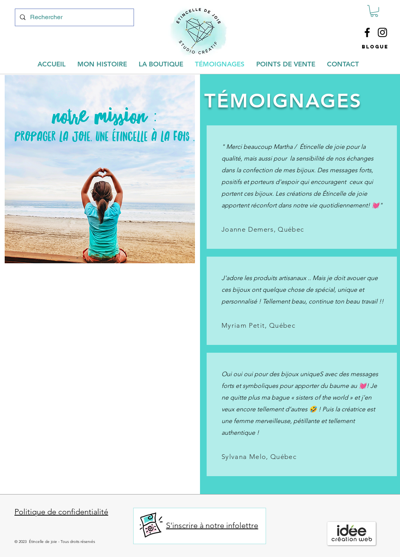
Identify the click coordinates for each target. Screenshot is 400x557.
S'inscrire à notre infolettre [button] (212, 525)
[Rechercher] (73, 17)
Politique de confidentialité (61, 511)
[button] (374, 11)
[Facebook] (367, 32)
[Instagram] (382, 32)
